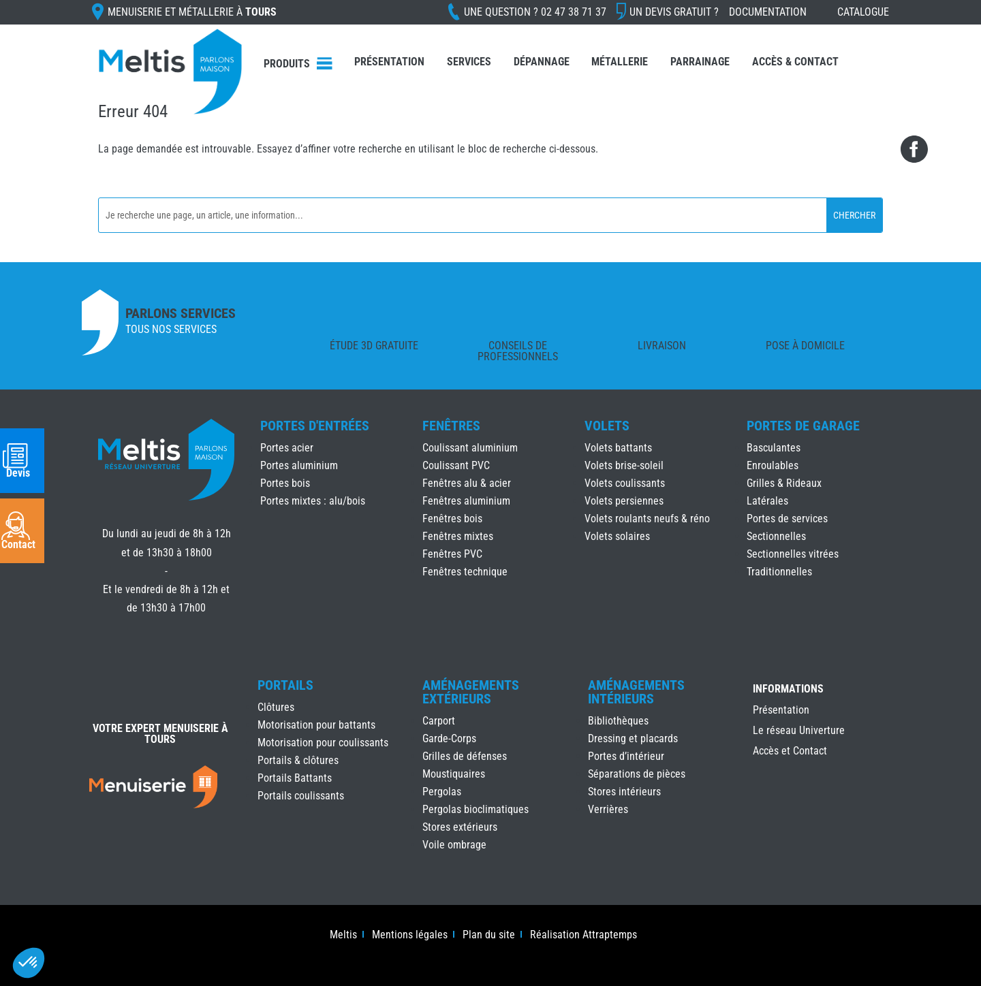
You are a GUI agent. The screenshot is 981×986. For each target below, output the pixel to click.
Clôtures (276, 707)
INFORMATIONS (788, 689)
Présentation (389, 61)
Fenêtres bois (452, 518)
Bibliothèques (618, 720)
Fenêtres (451, 425)
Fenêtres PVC (452, 553)
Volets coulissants (625, 483)
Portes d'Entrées (314, 425)
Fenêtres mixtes (457, 536)
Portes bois (285, 483)
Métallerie (619, 61)
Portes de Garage (803, 425)
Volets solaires (617, 536)
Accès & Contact (795, 61)
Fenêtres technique (465, 571)
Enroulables (772, 465)
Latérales (767, 500)
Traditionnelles (779, 571)
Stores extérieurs (459, 827)
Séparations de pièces (636, 773)
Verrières (608, 809)
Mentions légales (410, 935)
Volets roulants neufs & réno (647, 518)
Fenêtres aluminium (466, 500)
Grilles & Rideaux (784, 483)
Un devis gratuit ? (674, 11)
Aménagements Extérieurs (470, 692)
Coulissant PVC (456, 465)
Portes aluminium (299, 465)
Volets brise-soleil (624, 465)
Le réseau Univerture (799, 731)
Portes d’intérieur (626, 756)
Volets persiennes (624, 500)
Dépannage (542, 61)
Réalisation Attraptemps (583, 935)
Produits (287, 63)
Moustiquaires (453, 773)
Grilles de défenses (464, 756)
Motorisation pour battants (316, 724)
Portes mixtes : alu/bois (312, 500)
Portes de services (787, 518)
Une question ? (535, 11)
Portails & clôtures (298, 760)
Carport (438, 720)
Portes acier (286, 447)
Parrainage (700, 61)
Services (469, 61)
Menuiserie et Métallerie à (192, 11)
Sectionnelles (776, 536)
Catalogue (863, 11)
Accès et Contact (790, 751)
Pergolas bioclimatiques (475, 809)
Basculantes (773, 447)
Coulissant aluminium (470, 447)
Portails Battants (295, 778)
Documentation (768, 11)
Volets (607, 425)
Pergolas (441, 791)
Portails (285, 685)
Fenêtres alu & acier (466, 483)
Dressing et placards (633, 738)
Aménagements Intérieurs (636, 692)
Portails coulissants (301, 795)
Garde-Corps (449, 738)
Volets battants (618, 447)
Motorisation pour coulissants (323, 742)
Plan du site (489, 935)
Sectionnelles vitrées (793, 553)
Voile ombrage (454, 844)
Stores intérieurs (624, 791)
